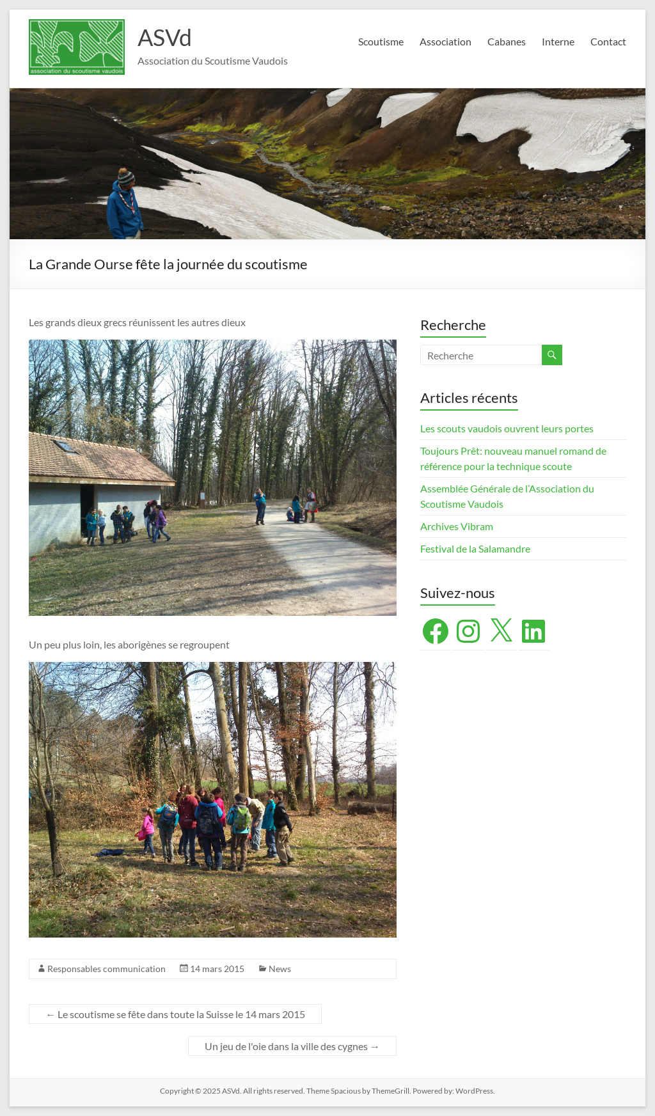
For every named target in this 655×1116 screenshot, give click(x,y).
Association (445, 41)
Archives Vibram (456, 526)
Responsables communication (106, 968)
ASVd (165, 37)
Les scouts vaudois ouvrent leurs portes (507, 428)
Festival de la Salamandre (476, 548)
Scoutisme (381, 41)
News (280, 968)
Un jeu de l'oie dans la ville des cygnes (292, 1046)
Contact (608, 41)
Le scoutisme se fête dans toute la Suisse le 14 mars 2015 (175, 1014)
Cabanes (506, 41)
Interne (558, 41)
